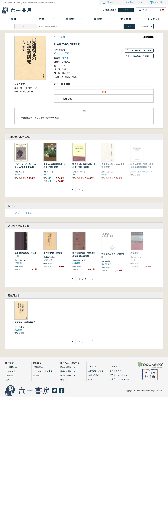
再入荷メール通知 (141, 55)
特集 (7, 379)
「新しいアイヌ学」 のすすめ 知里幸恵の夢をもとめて (25, 167)
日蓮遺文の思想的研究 (24, 322)
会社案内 (92, 366)
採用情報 (113, 366)
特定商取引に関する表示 (120, 379)
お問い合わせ (94, 375)
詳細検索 (144, 26)
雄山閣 (46, 174)
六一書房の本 (11, 367)
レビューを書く (64, 53)
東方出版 (66, 58)
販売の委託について (69, 367)
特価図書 (9, 375)
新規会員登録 (110, 10)
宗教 (63, 36)
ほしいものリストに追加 (141, 50)
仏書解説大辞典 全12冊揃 (25, 254)
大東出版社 (19, 263)
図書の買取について (69, 375)
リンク (91, 379)
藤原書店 (18, 174)
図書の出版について (69, 371)
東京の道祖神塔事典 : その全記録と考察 (54, 166)
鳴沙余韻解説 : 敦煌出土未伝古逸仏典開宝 (83, 254)
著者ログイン (66, 379)
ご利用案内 (110, 2)
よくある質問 (158, 2)
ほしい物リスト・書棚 (42, 371)
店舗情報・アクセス (134, 2)
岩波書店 (76, 263)
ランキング (10, 371)
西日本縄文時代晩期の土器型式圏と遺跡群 (84, 166)
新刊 (55, 36)
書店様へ (37, 375)
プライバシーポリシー (119, 375)
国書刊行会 (48, 260)
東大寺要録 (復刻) (52, 252)
